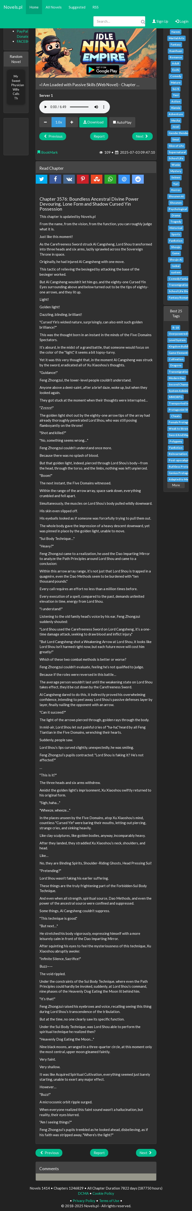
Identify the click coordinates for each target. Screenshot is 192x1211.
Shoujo (175, 247)
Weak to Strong (179, 428)
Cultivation (176, 359)
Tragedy (175, 221)
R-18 (175, 327)
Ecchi (175, 70)
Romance (176, 57)
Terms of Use (109, 1200)
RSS (95, 7)
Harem (175, 32)
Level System (177, 340)
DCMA (83, 1193)
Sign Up (160, 21)
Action (175, 101)
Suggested (77, 7)
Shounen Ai (176, 196)
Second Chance (179, 384)
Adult (175, 63)
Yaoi (176, 95)
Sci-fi (175, 89)
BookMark (47, 152)
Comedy (175, 76)
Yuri (175, 184)
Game (176, 253)
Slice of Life (176, 146)
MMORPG (175, 397)
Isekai (176, 266)
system (175, 272)
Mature (175, 82)
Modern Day (177, 378)
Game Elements (179, 353)
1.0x (58, 122)
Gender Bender (179, 133)
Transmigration (179, 285)
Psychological (178, 209)
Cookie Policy (103, 1193)
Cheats (175, 416)
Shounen (176, 202)
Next (142, 136)
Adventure (176, 114)
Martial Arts (176, 38)
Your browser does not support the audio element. (74, 107)
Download (93, 122)
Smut (175, 139)
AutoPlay (122, 122)
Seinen (175, 177)
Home (34, 7)
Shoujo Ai (175, 259)
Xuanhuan (175, 51)
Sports (175, 234)
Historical (175, 228)
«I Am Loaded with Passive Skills (67, 84)
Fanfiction (175, 240)
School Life (176, 158)
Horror (175, 190)
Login (181, 21)
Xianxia (175, 108)
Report (99, 136)
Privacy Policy (84, 1200)
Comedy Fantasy (179, 278)
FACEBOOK (26, 41)
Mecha (175, 120)
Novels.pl (13, 7)
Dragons (175, 365)
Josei (175, 126)
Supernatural (177, 152)
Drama (176, 215)
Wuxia (176, 164)
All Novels (54, 7)
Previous (53, 136)
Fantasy (176, 44)
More (176, 485)
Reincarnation (178, 454)
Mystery (175, 171)
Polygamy (175, 441)
